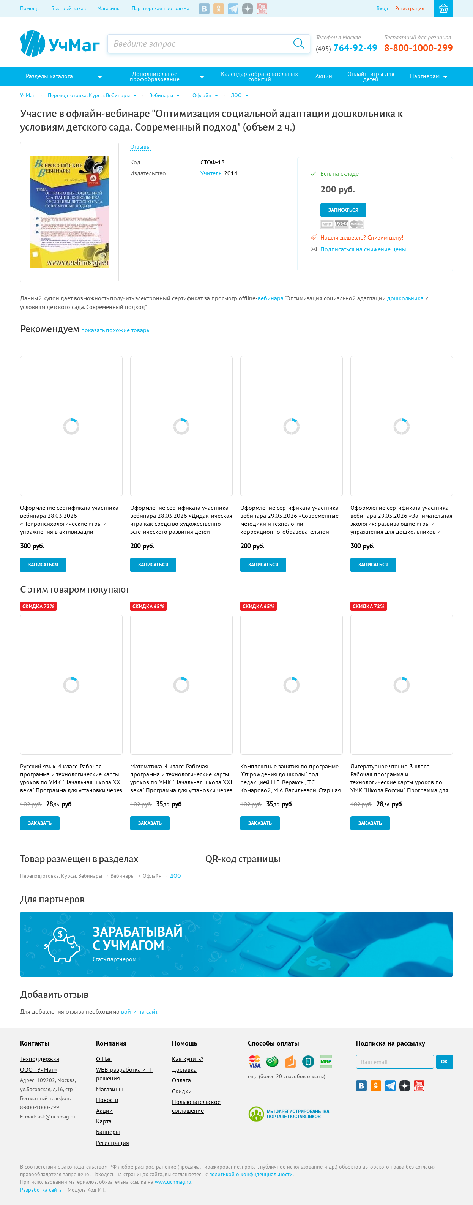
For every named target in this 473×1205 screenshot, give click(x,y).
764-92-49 (346, 48)
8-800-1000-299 (418, 48)
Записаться (343, 210)
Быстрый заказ (68, 8)
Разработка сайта (41, 1189)
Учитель (210, 173)
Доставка (184, 1069)
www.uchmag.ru (173, 1181)
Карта (104, 1121)
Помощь (30, 8)
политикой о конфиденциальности (251, 1174)
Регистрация (409, 8)
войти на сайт (139, 1011)
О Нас (104, 1059)
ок (444, 1061)
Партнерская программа (160, 8)
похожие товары (116, 330)
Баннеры (108, 1132)
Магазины (108, 8)
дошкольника (405, 298)
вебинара (271, 298)
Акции (104, 1110)
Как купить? (187, 1059)
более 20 (271, 1076)
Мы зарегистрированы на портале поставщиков (289, 1113)
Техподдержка (39, 1059)
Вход (382, 8)
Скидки (182, 1091)
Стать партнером (114, 959)
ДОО (175, 875)
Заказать (40, 823)
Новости (107, 1100)
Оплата (181, 1080)
